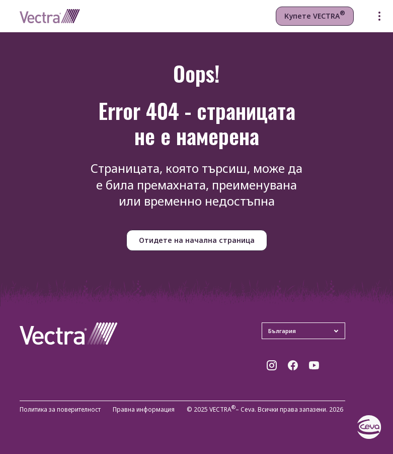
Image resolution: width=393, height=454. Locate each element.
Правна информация (144, 410)
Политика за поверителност (60, 410)
